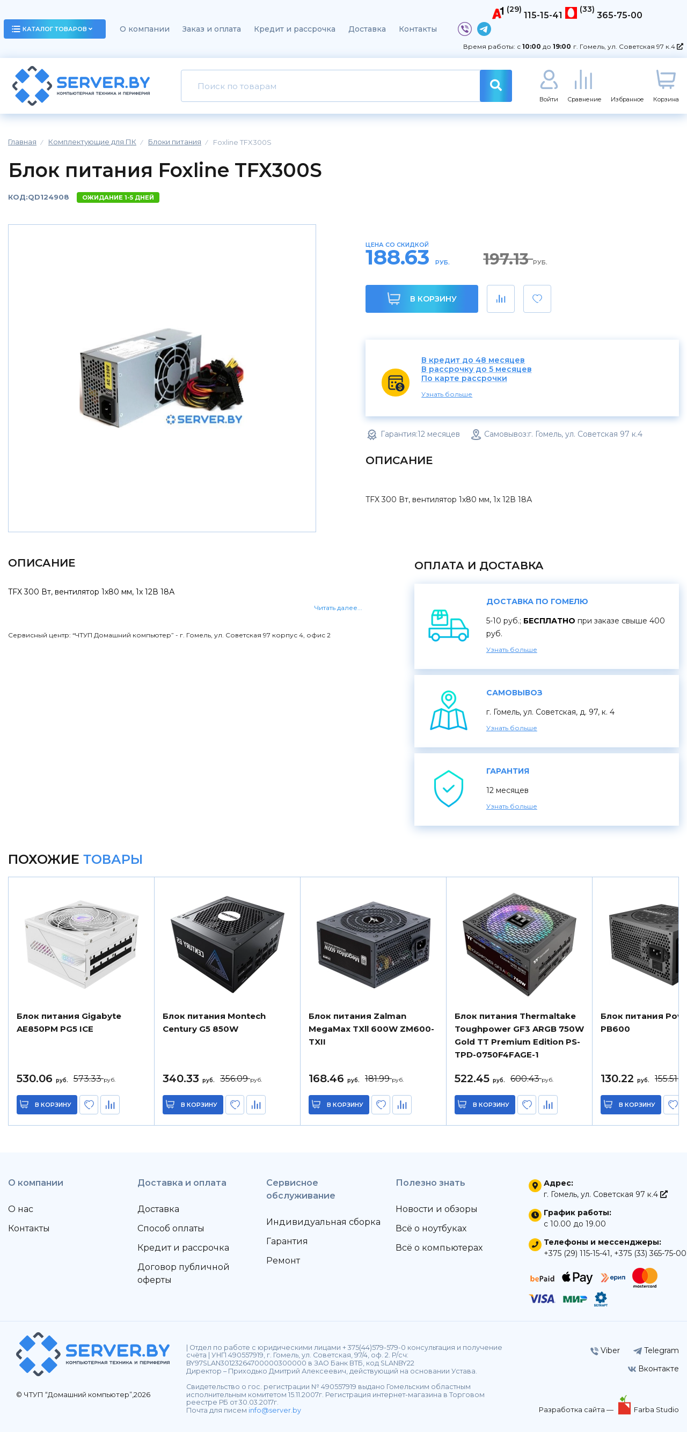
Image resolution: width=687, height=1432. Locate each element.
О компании (145, 29)
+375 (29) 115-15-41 (577, 1253)
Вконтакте (653, 1369)
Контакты (418, 29)
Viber (605, 1350)
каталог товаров (52, 29)
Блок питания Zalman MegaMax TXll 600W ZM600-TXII (371, 1029)
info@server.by (275, 1410)
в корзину (53, 1104)
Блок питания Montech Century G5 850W (214, 1022)
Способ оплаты (170, 1228)
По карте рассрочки (464, 378)
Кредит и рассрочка (294, 29)
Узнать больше (446, 394)
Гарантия (287, 1241)
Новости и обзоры (437, 1209)
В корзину (422, 298)
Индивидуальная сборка (323, 1222)
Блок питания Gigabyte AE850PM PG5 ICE (69, 1022)
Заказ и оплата (211, 29)
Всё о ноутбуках (431, 1228)
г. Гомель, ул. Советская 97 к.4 (628, 46)
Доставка (367, 29)
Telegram (656, 1350)
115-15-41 (543, 15)
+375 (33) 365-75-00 (650, 1253)
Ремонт (283, 1260)
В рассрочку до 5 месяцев (476, 369)
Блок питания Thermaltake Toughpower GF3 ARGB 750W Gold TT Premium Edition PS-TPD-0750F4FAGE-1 (519, 1035)
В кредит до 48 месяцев (473, 360)
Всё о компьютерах (439, 1248)
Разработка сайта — (577, 1409)
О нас (20, 1209)
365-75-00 (619, 15)
